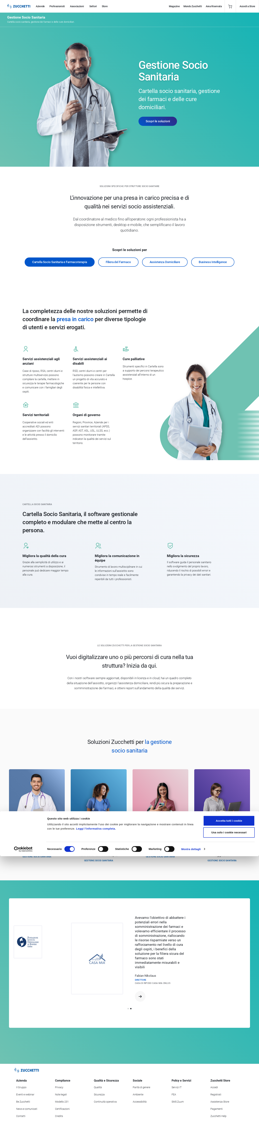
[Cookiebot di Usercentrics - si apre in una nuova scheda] (23, 1115)
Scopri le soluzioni (158, 121)
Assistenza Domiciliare (165, 262)
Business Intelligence (213, 262)
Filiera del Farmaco (118, 262)
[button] (128, 1008)
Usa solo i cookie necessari (229, 1098)
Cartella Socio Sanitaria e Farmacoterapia (59, 262)
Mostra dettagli (191, 1114)
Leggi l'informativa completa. (96, 1094)
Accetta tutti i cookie (229, 1086)
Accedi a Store (247, 6)
